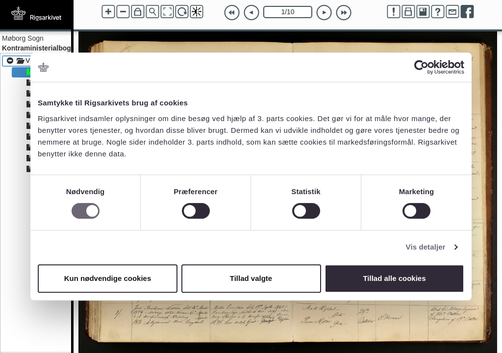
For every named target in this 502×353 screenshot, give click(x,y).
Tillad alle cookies (394, 278)
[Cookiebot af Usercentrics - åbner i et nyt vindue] (421, 67)
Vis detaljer (426, 247)
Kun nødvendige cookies (107, 278)
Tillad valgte (251, 278)
